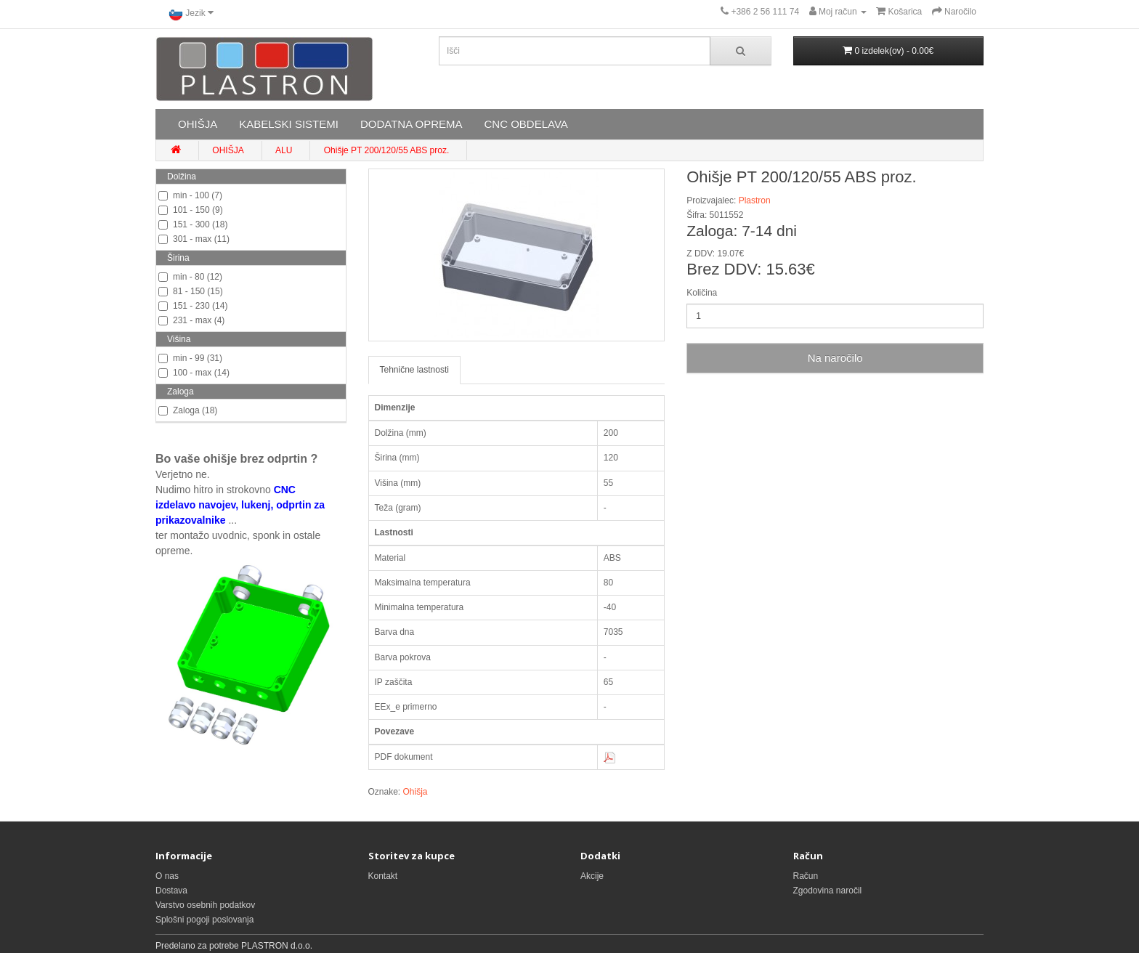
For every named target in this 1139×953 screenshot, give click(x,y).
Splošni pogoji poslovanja (204, 920)
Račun (806, 876)
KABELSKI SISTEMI (289, 124)
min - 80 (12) (190, 277)
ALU (283, 150)
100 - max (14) (194, 373)
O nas (167, 876)
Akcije (592, 876)
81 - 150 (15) (190, 291)
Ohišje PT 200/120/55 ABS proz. (387, 150)
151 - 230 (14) (192, 306)
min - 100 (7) (190, 195)
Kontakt (383, 876)
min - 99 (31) (190, 358)
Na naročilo (835, 358)
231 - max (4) (191, 320)
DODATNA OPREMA (411, 124)
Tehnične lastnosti (414, 370)
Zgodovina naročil (827, 890)
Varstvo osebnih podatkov (205, 905)
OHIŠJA (197, 124)
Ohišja (415, 792)
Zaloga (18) (187, 410)
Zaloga (180, 391)
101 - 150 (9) (190, 210)
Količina (701, 293)
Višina (178, 339)
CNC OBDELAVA (525, 124)
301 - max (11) (194, 239)
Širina (178, 258)
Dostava (171, 890)
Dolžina (181, 176)
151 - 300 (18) (192, 224)
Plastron (755, 200)
